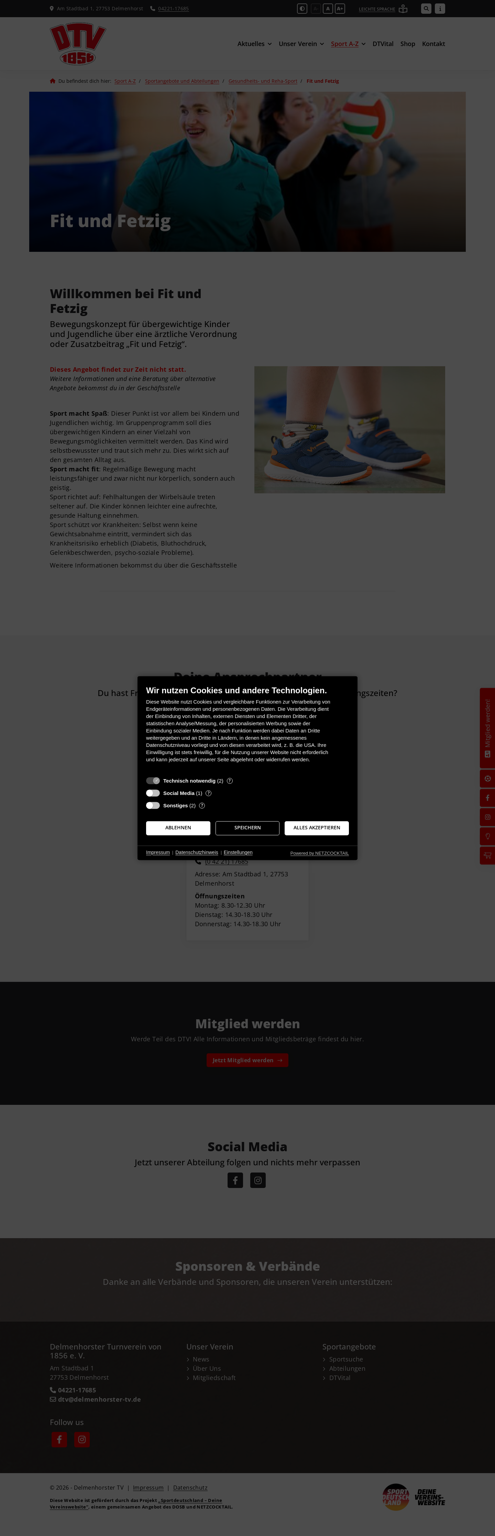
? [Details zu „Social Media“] (209, 793)
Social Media (179, 793)
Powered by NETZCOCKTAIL (319, 853)
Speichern (247, 828)
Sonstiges (175, 805)
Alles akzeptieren (317, 828)
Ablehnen (178, 828)
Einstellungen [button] (238, 852)
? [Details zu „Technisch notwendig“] (230, 781)
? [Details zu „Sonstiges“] (202, 805)
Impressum (158, 852)
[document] (247, 729)
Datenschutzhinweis (196, 852)
